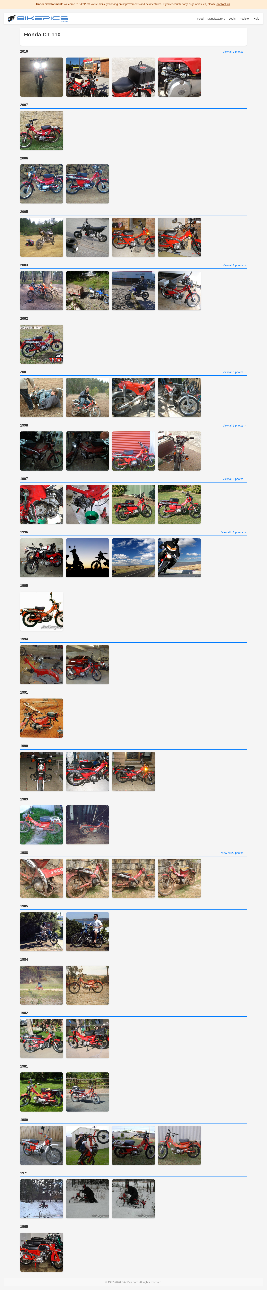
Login (232, 18)
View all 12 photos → (234, 532)
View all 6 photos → (235, 479)
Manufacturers (216, 18)
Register (244, 18)
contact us (223, 4)
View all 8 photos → (235, 372)
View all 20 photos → (234, 852)
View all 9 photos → (235, 425)
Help (256, 18)
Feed (200, 18)
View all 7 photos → (235, 51)
